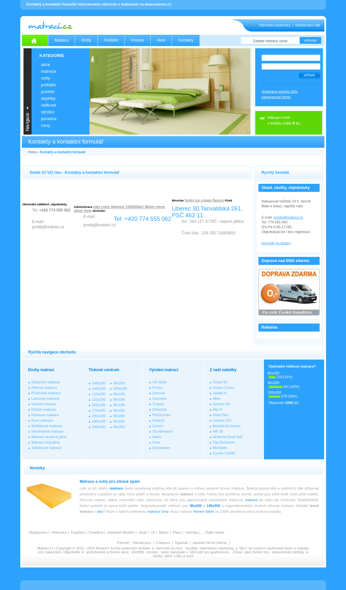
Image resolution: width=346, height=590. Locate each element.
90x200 (119, 383)
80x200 (119, 416)
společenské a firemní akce (107, 552)
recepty (152, 552)
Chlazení (163, 543)
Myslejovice (38, 532)
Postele (137, 40)
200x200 (99, 427)
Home (32, 152)
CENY (45, 125)
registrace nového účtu (279, 91)
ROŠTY (45, 78)
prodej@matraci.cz (288, 217)
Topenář (181, 543)
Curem (158, 426)
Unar (156, 442)
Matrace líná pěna (46, 442)
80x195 (119, 399)
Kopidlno (78, 532)
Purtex (158, 387)
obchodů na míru (169, 548)
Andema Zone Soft (228, 437)
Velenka (191, 532)
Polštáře (111, 40)
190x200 (99, 421)
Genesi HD (221, 404)
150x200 (99, 405)
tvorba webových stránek (130, 548)
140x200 (99, 383)
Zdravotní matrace (46, 382)
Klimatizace (142, 543)
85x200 (119, 421)
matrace (116, 488)
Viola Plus (221, 415)
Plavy (177, 532)
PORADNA (49, 118)
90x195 (119, 410)
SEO (243, 548)
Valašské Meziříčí (121, 532)
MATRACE (48, 71)
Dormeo (159, 393)
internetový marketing (216, 548)
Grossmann (162, 448)
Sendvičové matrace (48, 431)
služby (158, 556)
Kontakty (185, 40)
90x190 (119, 394)
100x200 (120, 388)
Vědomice (59, 532)
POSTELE (48, 91)
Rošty (86, 40)
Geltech (159, 420)
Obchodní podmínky (274, 25)
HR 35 (218, 431)
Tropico (158, 404)
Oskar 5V (220, 382)
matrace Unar (158, 511)
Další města (215, 532)
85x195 (119, 405)
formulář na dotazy (276, 243)
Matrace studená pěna (49, 437)
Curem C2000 (224, 453)
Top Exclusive (224, 442)
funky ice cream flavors (204, 200)
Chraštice (96, 532)
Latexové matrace (46, 398)
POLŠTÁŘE (48, 84)
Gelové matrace (44, 404)
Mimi (216, 398)
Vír (153, 532)
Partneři (123, 543)
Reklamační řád (307, 25)
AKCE (45, 64)
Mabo (157, 437)
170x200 (99, 410)
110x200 (99, 394)
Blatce (164, 532)
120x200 (99, 399)
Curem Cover (223, 387)
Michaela (220, 448)
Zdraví (238, 552)
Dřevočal (159, 409)
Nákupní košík (279, 117)
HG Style (160, 382)
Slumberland (163, 431)
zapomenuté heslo (276, 97)
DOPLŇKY (48, 98)
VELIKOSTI (48, 105)
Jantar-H (220, 393)
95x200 (119, 427)
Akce (161, 40)
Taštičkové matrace (47, 448)
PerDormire (162, 415)
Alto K (217, 409)
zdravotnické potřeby (288, 552)
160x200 (99, 388)
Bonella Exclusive (227, 426)
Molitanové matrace (47, 426)
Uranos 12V (222, 420)
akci (100, 511)
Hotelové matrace (45, 415)
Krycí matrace (42, 420)
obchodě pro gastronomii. (210, 552)
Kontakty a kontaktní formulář (63, 152)
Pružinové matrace (46, 393)
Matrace (62, 40)
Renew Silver (203, 511)
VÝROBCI (47, 111)
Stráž (143, 532)
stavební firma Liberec (209, 543)
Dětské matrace (44, 409)
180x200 (99, 416)
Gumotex (160, 398)
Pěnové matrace (44, 387)
